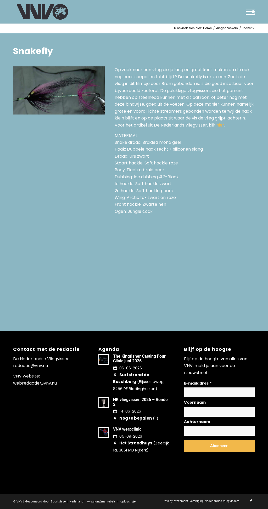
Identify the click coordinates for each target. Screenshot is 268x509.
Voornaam (195, 402)
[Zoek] (251, 12)
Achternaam (197, 421)
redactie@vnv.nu (30, 366)
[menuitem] (251, 12)
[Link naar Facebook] (251, 501)
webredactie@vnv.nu (35, 383)
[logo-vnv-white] (42, 12)
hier (220, 125)
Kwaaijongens (95, 501)
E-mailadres (198, 383)
